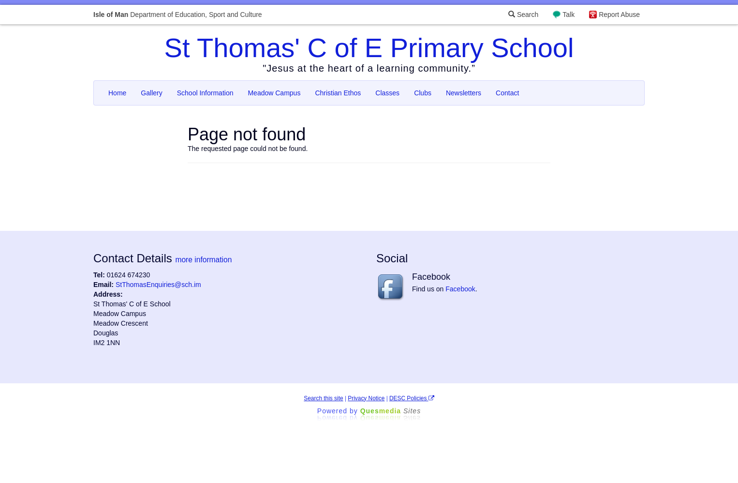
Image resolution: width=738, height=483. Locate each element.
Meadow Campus (274, 93)
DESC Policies (411, 398)
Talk (568, 14)
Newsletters (463, 93)
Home (117, 93)
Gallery (151, 93)
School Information (205, 93)
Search (523, 14)
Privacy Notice (366, 398)
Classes (387, 93)
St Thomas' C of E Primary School (369, 47)
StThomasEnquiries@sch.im (158, 284)
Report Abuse (619, 14)
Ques (390, 411)
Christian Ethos (338, 93)
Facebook (460, 289)
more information (203, 260)
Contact (507, 93)
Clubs (422, 93)
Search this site (323, 398)
